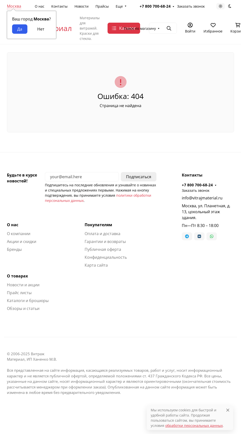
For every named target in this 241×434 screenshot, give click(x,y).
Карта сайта (96, 265)
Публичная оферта (103, 249)
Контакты (59, 6)
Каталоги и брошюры (28, 300)
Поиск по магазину (140, 28)
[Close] (227, 410)
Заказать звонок (191, 6)
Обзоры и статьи (23, 308)
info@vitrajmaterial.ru (202, 198)
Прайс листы (19, 292)
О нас (39, 6)
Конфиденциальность (106, 257)
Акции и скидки (21, 241)
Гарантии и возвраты (105, 241)
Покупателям (98, 225)
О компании (18, 233)
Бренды (14, 249)
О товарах (17, 276)
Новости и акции (23, 285)
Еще (119, 6)
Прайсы (102, 6)
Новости (81, 6)
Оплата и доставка (102, 233)
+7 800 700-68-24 (155, 6)
